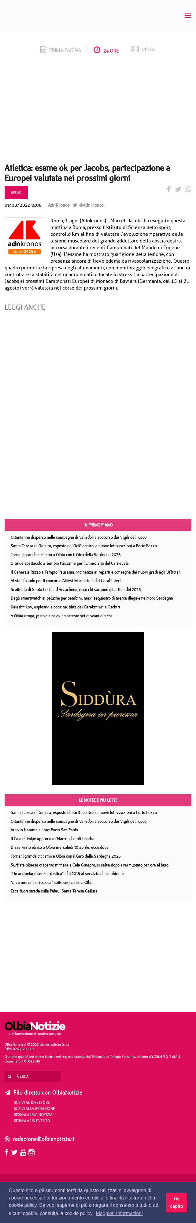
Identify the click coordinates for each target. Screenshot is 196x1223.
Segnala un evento (32, 1120)
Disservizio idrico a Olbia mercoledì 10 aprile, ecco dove (60, 847)
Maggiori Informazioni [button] (119, 1213)
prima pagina (60, 50)
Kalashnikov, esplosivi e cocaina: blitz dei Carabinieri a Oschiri (65, 607)
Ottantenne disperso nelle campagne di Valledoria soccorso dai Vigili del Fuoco (78, 537)
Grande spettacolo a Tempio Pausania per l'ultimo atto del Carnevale (70, 563)
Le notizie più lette (98, 800)
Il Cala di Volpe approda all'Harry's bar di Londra (52, 839)
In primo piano (98, 525)
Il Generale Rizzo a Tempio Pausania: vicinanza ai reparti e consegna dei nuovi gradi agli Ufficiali (96, 572)
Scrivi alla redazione (34, 1108)
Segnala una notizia (33, 1114)
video (143, 49)
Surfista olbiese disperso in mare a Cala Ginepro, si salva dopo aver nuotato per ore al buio (89, 865)
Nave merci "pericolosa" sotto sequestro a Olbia (52, 882)
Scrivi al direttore (32, 1102)
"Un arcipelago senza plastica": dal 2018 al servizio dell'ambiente (67, 873)
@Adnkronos (88, 205)
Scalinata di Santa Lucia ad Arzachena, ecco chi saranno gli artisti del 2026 (76, 589)
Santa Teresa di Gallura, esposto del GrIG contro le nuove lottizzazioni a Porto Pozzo (84, 546)
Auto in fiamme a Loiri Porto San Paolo (44, 830)
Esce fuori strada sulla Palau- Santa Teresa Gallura (54, 891)
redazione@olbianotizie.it (44, 1139)
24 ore (106, 50)
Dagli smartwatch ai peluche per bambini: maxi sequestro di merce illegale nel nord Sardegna (92, 598)
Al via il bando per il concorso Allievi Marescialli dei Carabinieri (66, 581)
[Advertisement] (98, 110)
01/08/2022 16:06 (23, 205)
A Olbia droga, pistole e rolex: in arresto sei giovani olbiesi (61, 616)
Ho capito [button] (176, 1202)
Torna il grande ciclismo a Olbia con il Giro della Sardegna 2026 (66, 555)
